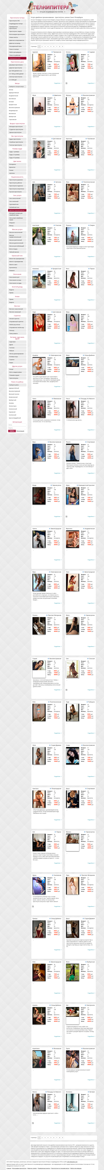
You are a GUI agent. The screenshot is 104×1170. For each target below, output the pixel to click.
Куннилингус (13, 267)
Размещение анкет (15, 58)
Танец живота (13, 333)
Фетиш (11, 225)
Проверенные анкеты (44, 1168)
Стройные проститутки (16, 142)
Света (34, 399)
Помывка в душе (14, 375)
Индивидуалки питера (16, 23)
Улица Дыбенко (90, 355)
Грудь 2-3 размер (14, 154)
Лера (67, 875)
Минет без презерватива (16, 258)
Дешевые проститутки (16, 65)
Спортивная (91, 442)
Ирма (68, 485)
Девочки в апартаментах (16, 40)
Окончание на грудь (15, 283)
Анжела (34, 1005)
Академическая (13, 95)
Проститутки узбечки (15, 183)
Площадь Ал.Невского (88, 399)
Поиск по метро (14, 49)
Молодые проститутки (16, 126)
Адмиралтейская (14, 92)
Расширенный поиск (15, 46)
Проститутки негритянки (16, 189)
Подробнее (57, 83)
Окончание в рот (14, 277)
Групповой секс (14, 204)
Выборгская (12, 116)
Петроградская (56, 788)
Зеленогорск (12, 406)
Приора (34, 918)
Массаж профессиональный (15, 236)
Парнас (92, 269)
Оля (67, 658)
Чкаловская (91, 139)
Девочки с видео (32, 1168)
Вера (34, 442)
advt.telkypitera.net (72, 1162)
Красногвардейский (15, 418)
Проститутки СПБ (14, 21)
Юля (33, 702)
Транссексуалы (13, 378)
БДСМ (11, 344)
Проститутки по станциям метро (60, 1168)
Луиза (68, 1048)
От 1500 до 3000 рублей (16, 74)
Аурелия (35, 52)
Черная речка (56, 485)
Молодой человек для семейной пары (15, 214)
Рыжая (11, 170)
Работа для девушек (15, 52)
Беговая (11, 101)
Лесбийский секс (14, 207)
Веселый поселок (14, 394)
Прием (11, 292)
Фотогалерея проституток (17, 34)
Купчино (58, 182)
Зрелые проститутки (15, 132)
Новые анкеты (13, 37)
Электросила (91, 1005)
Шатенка (12, 173)
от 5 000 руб (12, 80)
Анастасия (35, 225)
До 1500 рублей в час (15, 71)
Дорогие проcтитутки (15, 68)
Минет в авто (13, 264)
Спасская (58, 225)
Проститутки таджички (16, 186)
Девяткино (57, 95)
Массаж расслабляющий (16, 246)
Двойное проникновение (16, 210)
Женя (34, 95)
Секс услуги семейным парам (16, 218)
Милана (68, 95)
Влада (34, 485)
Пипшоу (11, 330)
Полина (34, 615)
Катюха (68, 52)
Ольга (68, 399)
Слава (68, 745)
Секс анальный (13, 201)
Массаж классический (15, 232)
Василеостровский (14, 391)
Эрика (34, 875)
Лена (67, 182)
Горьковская (12, 119)
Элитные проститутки (15, 76)
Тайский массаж (14, 252)
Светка (34, 528)
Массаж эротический (15, 240)
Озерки (92, 225)
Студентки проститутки (16, 129)
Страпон (11, 359)
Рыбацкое (91, 702)
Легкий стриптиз (14, 318)
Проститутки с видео (15, 31)
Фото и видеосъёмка (15, 372)
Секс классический (14, 198)
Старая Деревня (56, 745)
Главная (8, 1168)
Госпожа (11, 347)
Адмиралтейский (14, 388)
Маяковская (57, 399)
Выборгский (12, 400)
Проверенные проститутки (13, 27)
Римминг (12, 270)
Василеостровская (14, 107)
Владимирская (13, 110)
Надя (34, 312)
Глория (34, 658)
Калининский (13, 409)
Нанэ (67, 572)
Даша (68, 788)
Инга (67, 269)
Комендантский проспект (87, 485)
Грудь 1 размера (14, 151)
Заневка (11, 403)
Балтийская (12, 98)
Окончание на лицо (15, 280)
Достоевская (57, 139)
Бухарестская (13, 104)
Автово (11, 89)
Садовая (92, 52)
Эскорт (11, 369)
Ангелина (69, 1092)
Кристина (69, 139)
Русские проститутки (15, 192)
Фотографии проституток (19, 1168)
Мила (68, 615)
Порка (11, 362)
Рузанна (68, 225)
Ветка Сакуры (13, 249)
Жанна (34, 1092)
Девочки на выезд (14, 43)
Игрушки (12, 223)
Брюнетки (12, 167)
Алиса (34, 139)
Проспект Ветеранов (54, 615)
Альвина (35, 355)
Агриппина (35, 1048)
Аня (33, 182)
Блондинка (12, 164)
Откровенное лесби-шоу (16, 327)
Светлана (35, 788)
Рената (68, 442)
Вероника (69, 528)
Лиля (34, 745)
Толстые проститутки (15, 145)
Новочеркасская (56, 355)
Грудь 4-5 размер (14, 157)
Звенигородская (56, 528)
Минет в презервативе (16, 261)
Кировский (12, 412)
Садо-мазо (12, 342)
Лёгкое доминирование (16, 353)
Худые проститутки (15, 139)
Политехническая (89, 182)
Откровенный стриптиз (16, 321)
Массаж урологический (16, 243)
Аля (33, 832)
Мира (68, 312)
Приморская (57, 52)
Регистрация (20, 431)
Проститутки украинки (16, 180)
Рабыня (11, 350)
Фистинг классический (16, 309)
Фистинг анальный (15, 312)
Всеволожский (13, 397)
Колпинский (12, 415)
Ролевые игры (13, 356)
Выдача (11, 290)
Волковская (12, 113)
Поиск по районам (14, 55)
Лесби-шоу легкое (14, 324)
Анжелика (35, 269)
